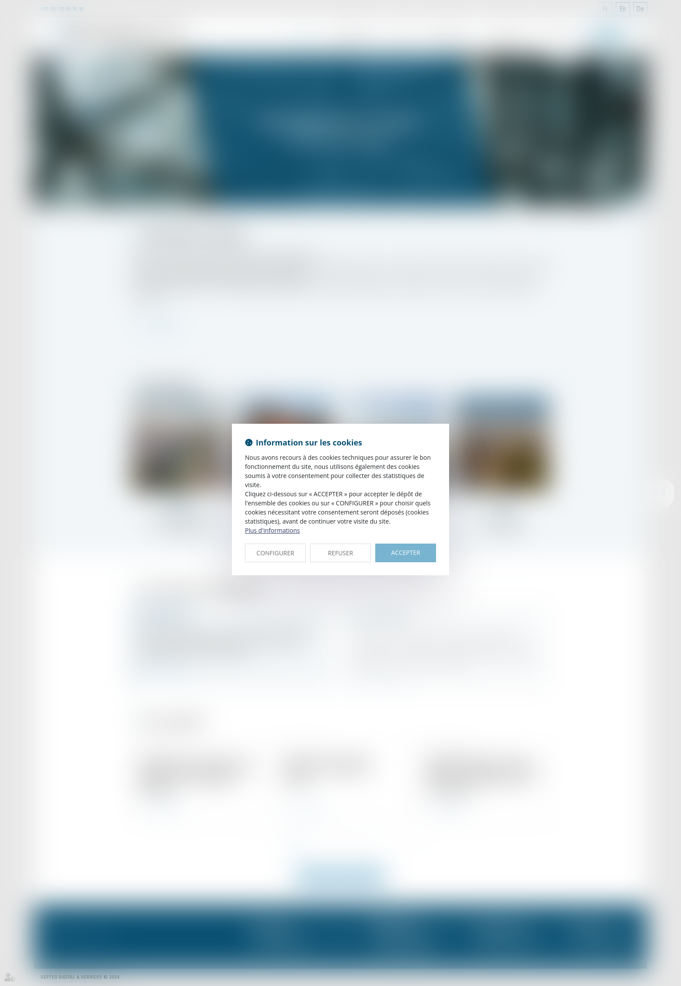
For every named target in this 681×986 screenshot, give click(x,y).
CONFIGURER (275, 553)
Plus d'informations (272, 530)
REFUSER (340, 553)
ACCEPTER (405, 552)
